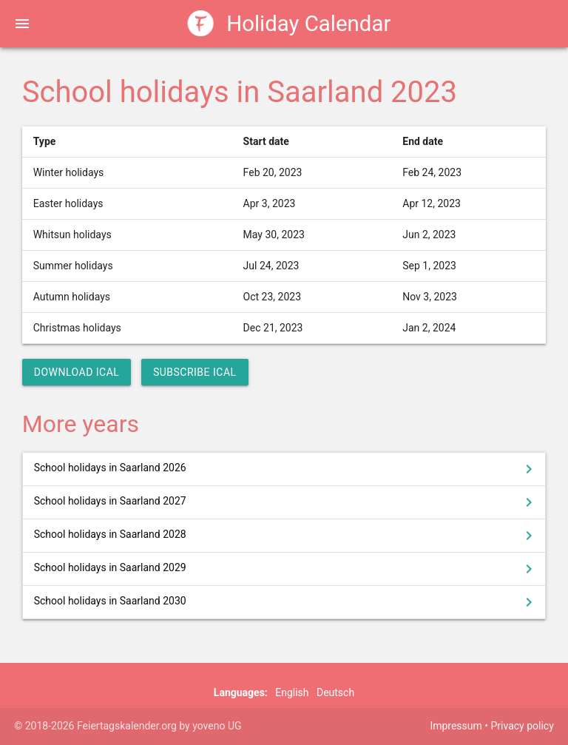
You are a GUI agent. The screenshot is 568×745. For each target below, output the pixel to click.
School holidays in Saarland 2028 (286, 536)
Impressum (455, 726)
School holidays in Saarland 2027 (286, 502)
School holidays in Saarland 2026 (286, 469)
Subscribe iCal (195, 372)
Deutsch (335, 692)
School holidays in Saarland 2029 (286, 569)
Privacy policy (521, 726)
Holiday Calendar (289, 23)
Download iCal (77, 372)
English (291, 692)
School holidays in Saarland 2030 (286, 602)
